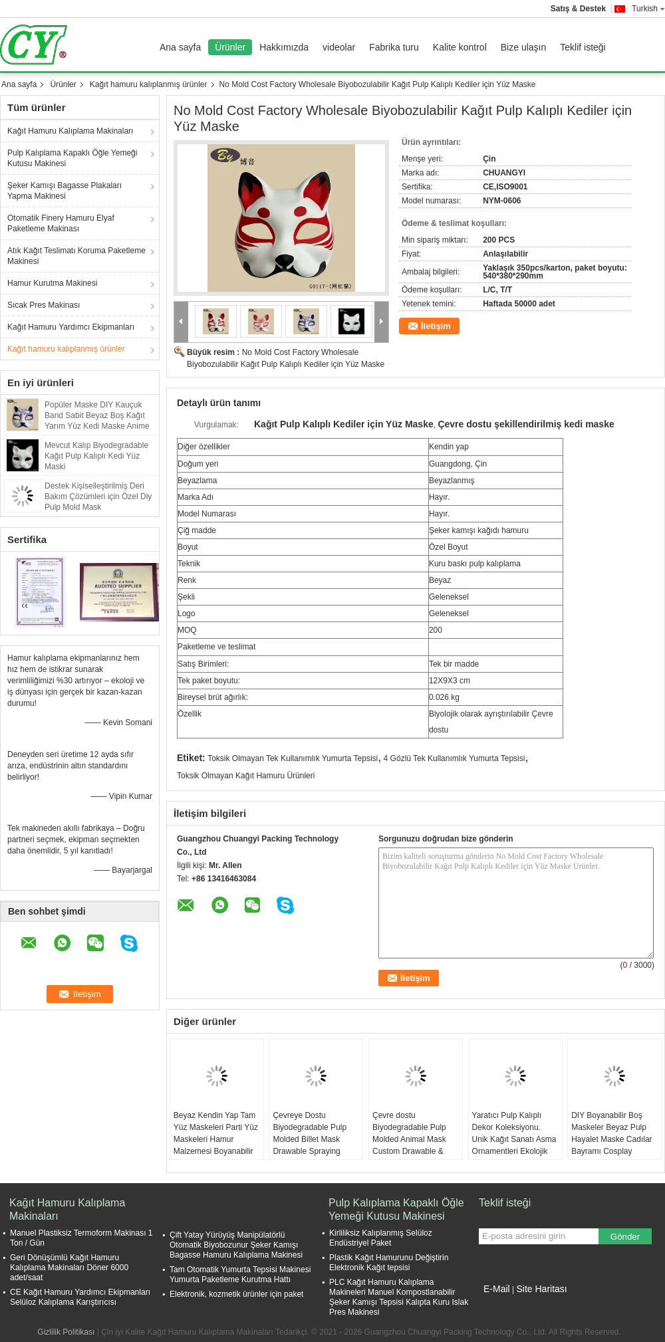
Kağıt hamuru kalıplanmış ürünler (148, 84)
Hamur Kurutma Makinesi (52, 283)
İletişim (436, 326)
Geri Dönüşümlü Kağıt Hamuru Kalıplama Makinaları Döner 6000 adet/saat (69, 1267)
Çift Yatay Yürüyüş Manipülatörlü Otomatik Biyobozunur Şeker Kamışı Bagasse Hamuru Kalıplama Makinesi (236, 1245)
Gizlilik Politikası (65, 1332)
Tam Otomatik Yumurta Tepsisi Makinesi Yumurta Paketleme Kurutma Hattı (240, 1274)
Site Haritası (541, 1289)
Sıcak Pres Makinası (43, 305)
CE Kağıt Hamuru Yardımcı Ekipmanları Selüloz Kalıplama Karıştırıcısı (80, 1297)
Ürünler (230, 47)
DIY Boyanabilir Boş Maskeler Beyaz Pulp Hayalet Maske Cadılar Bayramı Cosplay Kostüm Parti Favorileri (611, 1139)
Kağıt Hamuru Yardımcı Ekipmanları (70, 327)
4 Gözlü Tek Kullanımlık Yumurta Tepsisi (454, 758)
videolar (339, 47)
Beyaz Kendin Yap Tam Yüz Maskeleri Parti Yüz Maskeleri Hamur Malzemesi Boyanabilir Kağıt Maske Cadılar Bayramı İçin (216, 1145)
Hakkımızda (284, 47)
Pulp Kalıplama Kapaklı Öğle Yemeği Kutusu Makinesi (72, 158)
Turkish (648, 8)
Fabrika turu (394, 47)
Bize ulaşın (523, 47)
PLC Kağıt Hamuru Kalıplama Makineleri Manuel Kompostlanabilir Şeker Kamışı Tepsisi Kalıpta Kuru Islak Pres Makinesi (398, 1297)
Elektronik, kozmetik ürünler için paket (236, 1294)
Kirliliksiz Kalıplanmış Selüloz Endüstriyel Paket (380, 1238)
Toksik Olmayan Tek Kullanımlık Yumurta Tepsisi (292, 758)
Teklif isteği (582, 47)
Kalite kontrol (460, 47)
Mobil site (500, 1305)
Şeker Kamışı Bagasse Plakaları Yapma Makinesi (64, 191)
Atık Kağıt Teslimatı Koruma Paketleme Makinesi (76, 256)
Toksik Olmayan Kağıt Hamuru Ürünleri (246, 775)
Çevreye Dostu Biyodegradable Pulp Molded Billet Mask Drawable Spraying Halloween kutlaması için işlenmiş (309, 1145)
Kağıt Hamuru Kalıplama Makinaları (70, 131)
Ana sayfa (180, 47)
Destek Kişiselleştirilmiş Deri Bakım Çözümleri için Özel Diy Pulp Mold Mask (98, 496)
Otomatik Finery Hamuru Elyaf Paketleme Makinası (60, 223)
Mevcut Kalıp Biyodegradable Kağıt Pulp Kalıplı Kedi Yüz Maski (96, 456)
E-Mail (496, 1289)
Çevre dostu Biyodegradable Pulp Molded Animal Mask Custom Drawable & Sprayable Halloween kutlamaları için (410, 1145)
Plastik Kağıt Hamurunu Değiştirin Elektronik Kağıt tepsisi (388, 1262)
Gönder (625, 1237)
